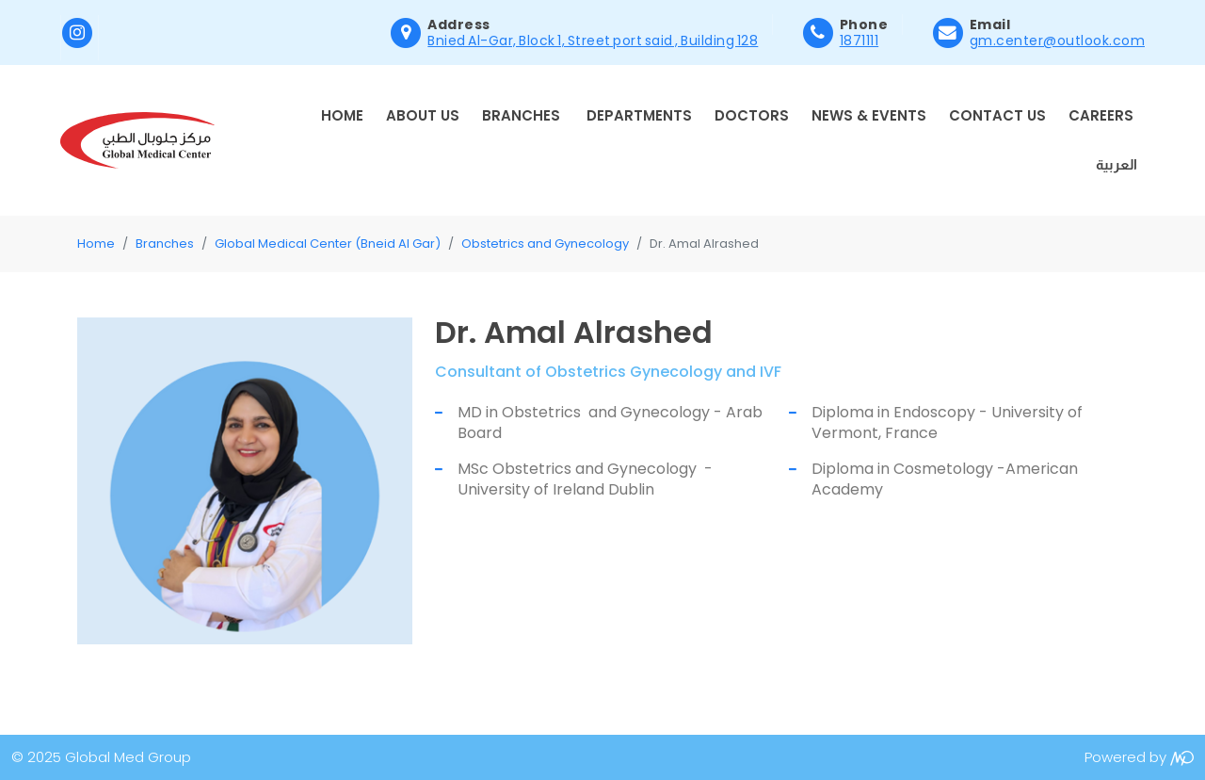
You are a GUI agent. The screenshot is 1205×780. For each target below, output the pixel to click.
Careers (1100, 115)
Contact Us (997, 115)
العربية (1116, 164)
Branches (521, 115)
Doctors (752, 115)
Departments (639, 115)
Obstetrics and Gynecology (545, 243)
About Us (422, 115)
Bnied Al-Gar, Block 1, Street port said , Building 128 (592, 40)
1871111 (859, 40)
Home (342, 115)
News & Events (868, 115)
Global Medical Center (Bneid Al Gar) (328, 243)
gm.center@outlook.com (1058, 40)
